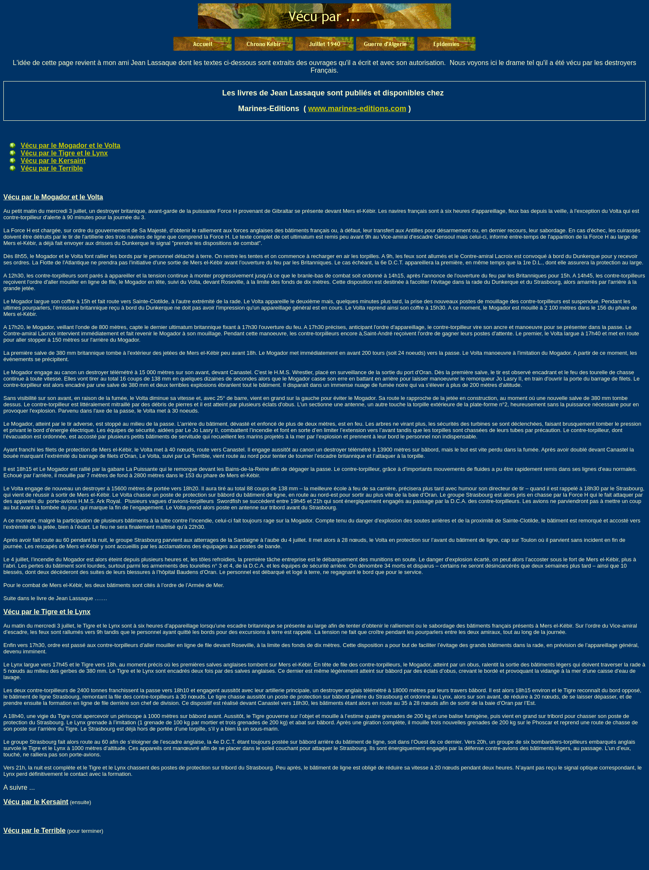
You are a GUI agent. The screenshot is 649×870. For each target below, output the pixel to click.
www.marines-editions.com (357, 108)
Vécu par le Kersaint (53, 160)
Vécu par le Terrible (52, 168)
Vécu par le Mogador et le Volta (70, 145)
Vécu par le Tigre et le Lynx (64, 153)
